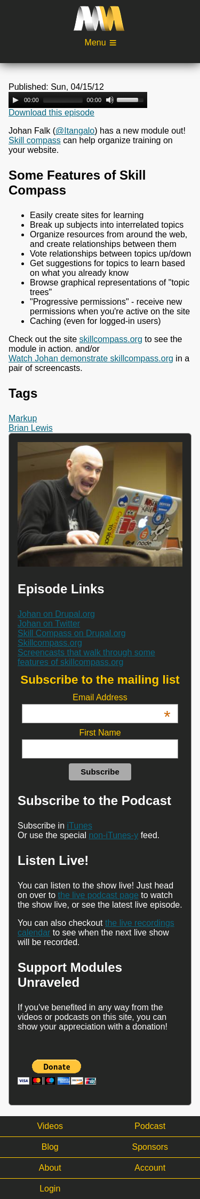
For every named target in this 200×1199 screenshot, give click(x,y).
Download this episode (51, 112)
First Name (100, 732)
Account (149, 1167)
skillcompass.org (110, 339)
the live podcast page (98, 895)
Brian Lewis (31, 427)
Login (49, 1188)
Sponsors (150, 1146)
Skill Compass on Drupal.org (72, 633)
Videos (50, 1126)
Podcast (149, 1126)
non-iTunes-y (113, 835)
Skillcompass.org (50, 642)
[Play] (15, 100)
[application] (78, 100)
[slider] (63, 100)
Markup (23, 418)
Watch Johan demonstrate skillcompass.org (91, 358)
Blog (50, 1146)
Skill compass (35, 140)
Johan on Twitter (49, 623)
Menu (95, 42)
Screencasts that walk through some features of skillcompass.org (86, 657)
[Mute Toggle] (110, 100)
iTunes (79, 825)
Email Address (121, 697)
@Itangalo (74, 130)
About (50, 1167)
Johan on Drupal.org (56, 613)
